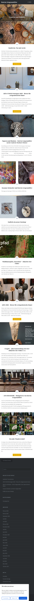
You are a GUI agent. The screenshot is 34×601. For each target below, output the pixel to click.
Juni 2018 (5, 558)
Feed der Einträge (6, 578)
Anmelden (5, 576)
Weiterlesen (17, 63)
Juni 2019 (5, 548)
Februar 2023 (5, 513)
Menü (30, 2)
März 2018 (5, 563)
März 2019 (5, 553)
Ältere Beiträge (7, 460)
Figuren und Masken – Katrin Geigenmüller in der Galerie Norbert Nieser (16, 485)
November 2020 (6, 534)
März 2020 (5, 542)
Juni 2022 (5, 521)
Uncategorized (6, 501)
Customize (6, 598)
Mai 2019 (5, 550)
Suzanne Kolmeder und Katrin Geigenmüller (12, 488)
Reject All (14, 598)
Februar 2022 (5, 524)
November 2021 (6, 526)
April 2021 (5, 532)
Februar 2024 (5, 511)
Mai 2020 (5, 537)
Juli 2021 (4, 529)
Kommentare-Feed (7, 581)
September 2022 (6, 516)
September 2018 (6, 555)
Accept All (23, 598)
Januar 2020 (5, 545)
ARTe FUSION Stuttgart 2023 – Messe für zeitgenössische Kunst (16, 481)
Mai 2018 (5, 561)
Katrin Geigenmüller (9, 2)
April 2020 (5, 540)
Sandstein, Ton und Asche (8, 479)
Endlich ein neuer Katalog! (8, 491)
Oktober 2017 (6, 566)
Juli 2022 (4, 518)
